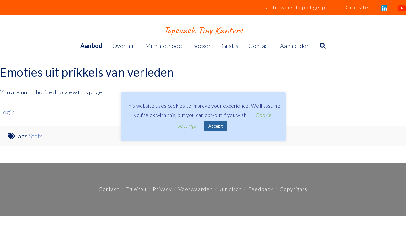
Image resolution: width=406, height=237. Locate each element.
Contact (109, 189)
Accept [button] (215, 126)
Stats (36, 136)
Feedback (260, 189)
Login (7, 112)
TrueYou (136, 189)
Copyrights (293, 189)
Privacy (162, 189)
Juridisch (230, 189)
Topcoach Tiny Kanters (203, 30)
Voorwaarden (195, 189)
